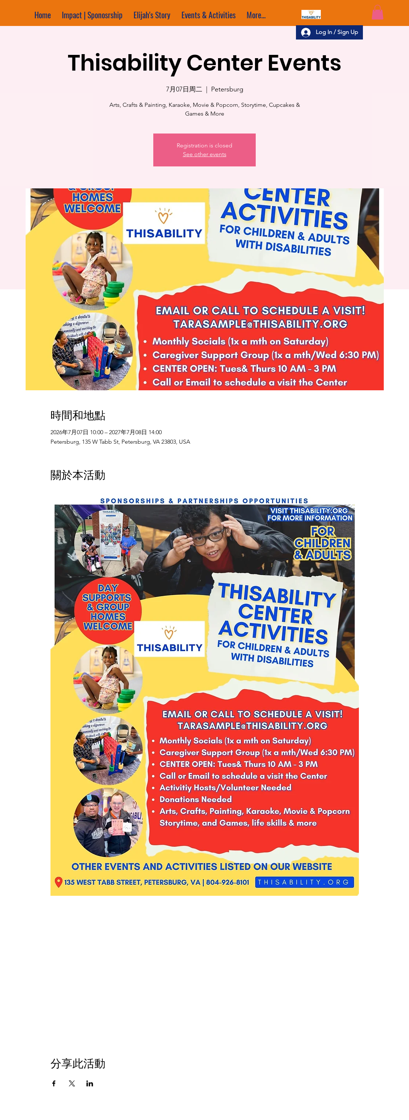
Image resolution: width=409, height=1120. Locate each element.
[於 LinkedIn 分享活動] (89, 1083)
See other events (204, 154)
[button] (377, 12)
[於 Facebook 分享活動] (53, 1083)
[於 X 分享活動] (71, 1083)
